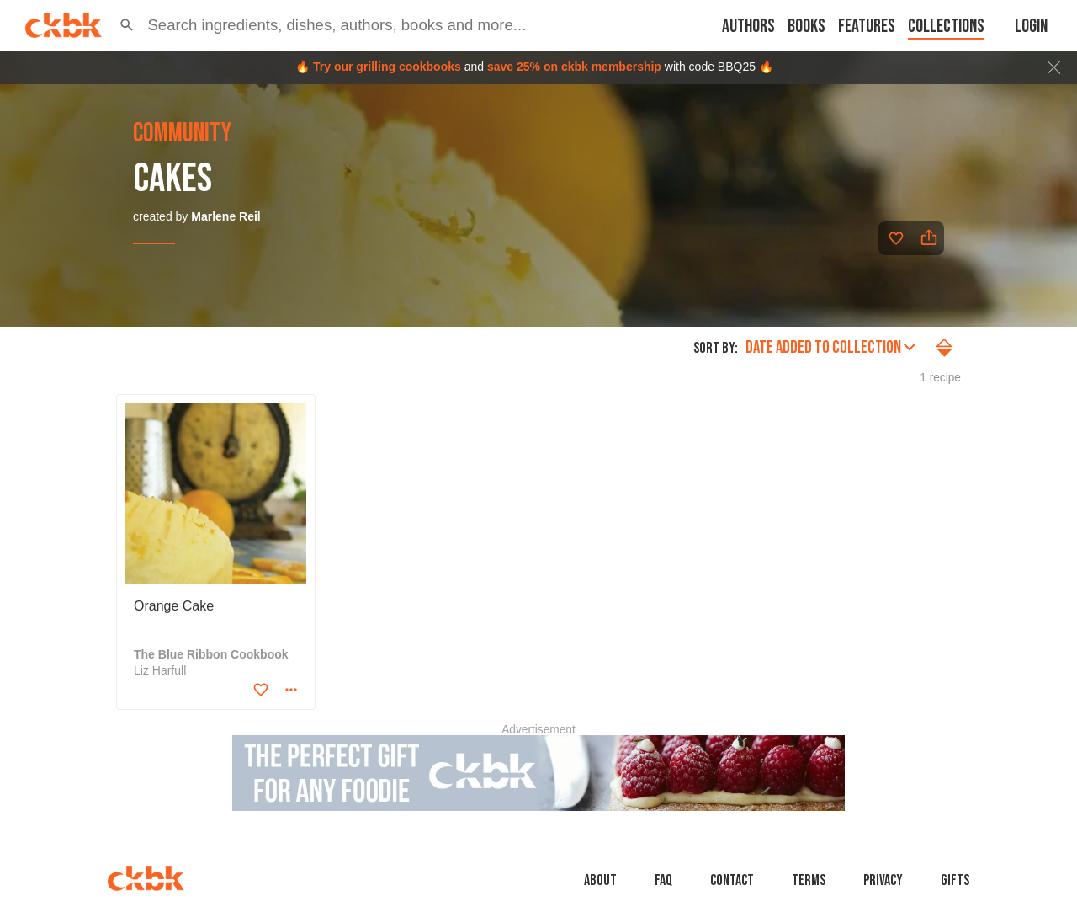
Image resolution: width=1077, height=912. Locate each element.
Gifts (955, 880)
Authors (748, 26)
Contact (732, 880)
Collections (946, 26)
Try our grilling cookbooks (387, 66)
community (182, 134)
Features (866, 26)
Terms (808, 880)
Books (806, 26)
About (600, 880)
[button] (127, 25)
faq (663, 880)
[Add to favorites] (896, 238)
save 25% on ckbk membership (574, 66)
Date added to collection (830, 347)
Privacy (883, 880)
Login (1031, 26)
